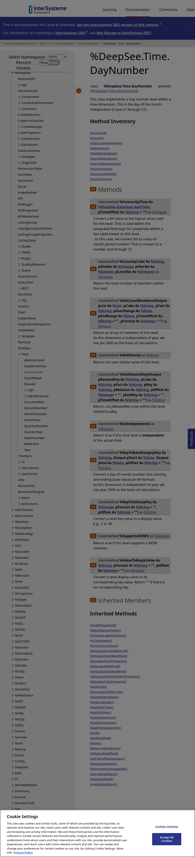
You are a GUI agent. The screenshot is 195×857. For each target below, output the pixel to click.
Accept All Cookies (167, 843)
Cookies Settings (166, 831)
